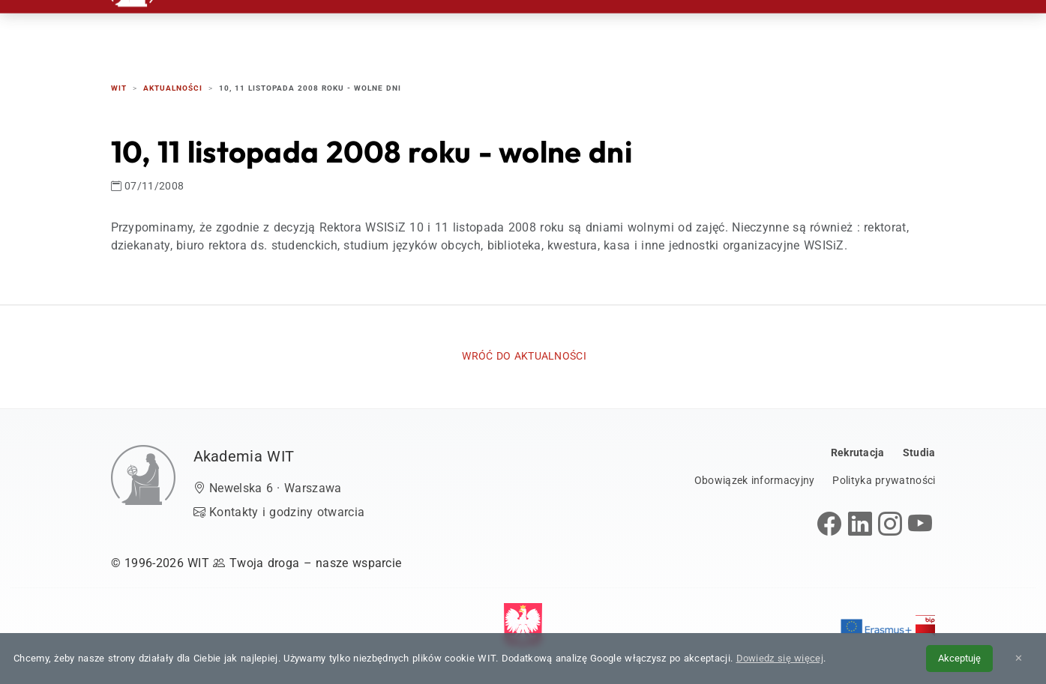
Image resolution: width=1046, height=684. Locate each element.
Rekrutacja (494, 29)
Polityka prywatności (883, 480)
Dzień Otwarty (675, 29)
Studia (580, 29)
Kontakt (776, 29)
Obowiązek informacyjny (754, 480)
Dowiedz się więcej (779, 658)
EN (878, 29)
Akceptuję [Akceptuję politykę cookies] (959, 658)
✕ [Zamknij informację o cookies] (1019, 658)
